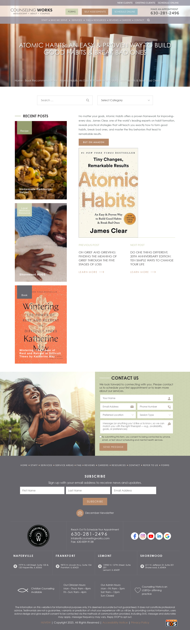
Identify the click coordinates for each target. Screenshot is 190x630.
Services (77, 20)
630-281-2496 (165, 13)
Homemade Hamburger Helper (36, 191)
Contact (139, 20)
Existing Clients (145, 2)
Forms (72, 11)
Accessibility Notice (115, 622)
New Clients (124, 2)
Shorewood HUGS (32, 274)
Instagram (143, 536)
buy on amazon (93, 142)
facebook (134, 536)
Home (24, 465)
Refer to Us (150, 465)
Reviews (114, 20)
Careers (126, 20)
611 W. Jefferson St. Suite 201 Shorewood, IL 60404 (159, 566)
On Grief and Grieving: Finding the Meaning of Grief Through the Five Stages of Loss (98, 258)
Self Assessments (95, 11)
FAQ (88, 20)
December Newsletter (99, 512)
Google (167, 536)
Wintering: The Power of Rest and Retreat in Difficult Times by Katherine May (40, 353)
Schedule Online (168, 2)
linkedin (159, 536)
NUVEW (46, 622)
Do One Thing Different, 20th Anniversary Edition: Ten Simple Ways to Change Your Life (152, 258)
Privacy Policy (140, 622)
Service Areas (64, 465)
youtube (151, 536)
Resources (100, 20)
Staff (44, 20)
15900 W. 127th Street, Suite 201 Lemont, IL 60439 (117, 567)
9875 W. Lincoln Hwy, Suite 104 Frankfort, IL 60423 (76, 566)
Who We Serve (59, 20)
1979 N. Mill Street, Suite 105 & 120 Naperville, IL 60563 (33, 566)
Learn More (88, 272)
